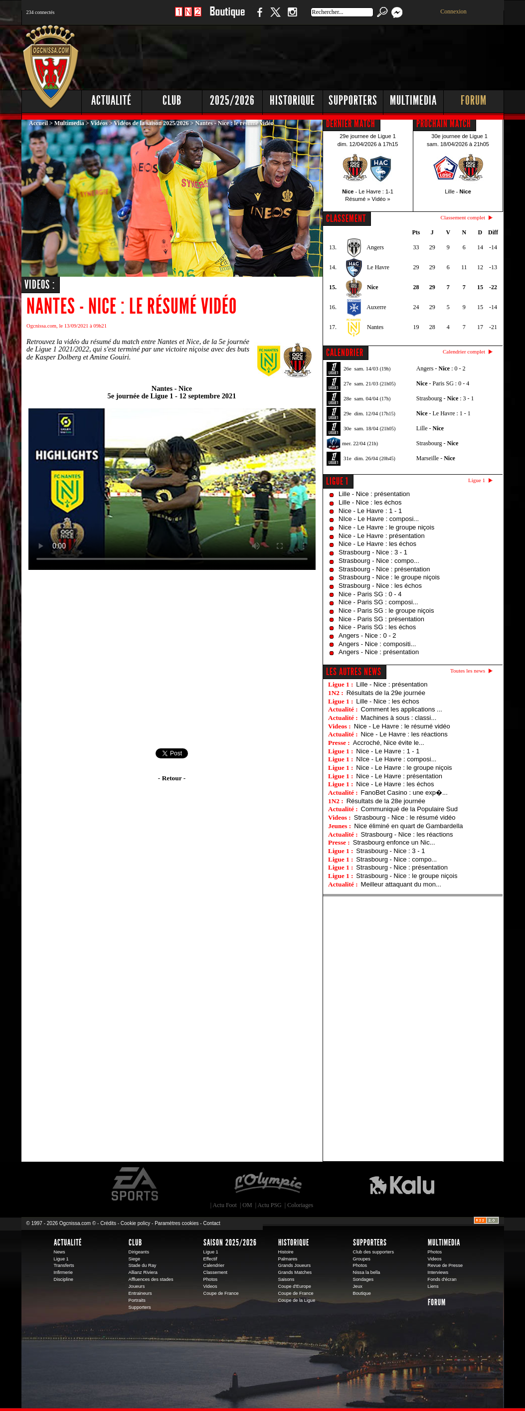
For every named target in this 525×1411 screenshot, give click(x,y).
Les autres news (353, 672)
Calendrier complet (464, 351)
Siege (135, 1258)
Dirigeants (139, 1251)
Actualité (111, 100)
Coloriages (300, 1205)
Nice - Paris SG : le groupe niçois (386, 610)
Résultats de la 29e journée (386, 693)
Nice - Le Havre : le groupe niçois (386, 527)
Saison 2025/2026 (230, 1242)
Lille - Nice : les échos (370, 502)
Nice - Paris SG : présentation (381, 619)
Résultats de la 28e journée (386, 801)
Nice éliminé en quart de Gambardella (408, 826)
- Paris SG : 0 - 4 (442, 383)
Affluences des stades (151, 1279)
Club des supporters (373, 1251)
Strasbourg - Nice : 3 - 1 (373, 552)
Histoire (286, 1251)
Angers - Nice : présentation (379, 652)
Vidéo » (381, 199)
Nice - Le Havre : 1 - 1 (370, 511)
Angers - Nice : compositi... (377, 644)
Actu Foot (225, 1205)
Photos (210, 1279)
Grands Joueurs (294, 1265)
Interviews (438, 1272)
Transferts (64, 1265)
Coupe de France (221, 1293)
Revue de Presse (445, 1265)
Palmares (288, 1258)
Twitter (275, 17)
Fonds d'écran (442, 1279)
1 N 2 (188, 17)
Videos (210, 1286)
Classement (215, 1272)
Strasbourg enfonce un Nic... (394, 842)
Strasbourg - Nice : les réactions (407, 834)
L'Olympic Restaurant (267, 1184)
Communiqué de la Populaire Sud (409, 809)
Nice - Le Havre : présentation (382, 535)
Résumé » (357, 199)
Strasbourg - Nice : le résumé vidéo (405, 817)
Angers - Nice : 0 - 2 (367, 635)
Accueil (38, 123)
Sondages (363, 1279)
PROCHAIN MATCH (443, 124)
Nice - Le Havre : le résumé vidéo (402, 726)
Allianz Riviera (143, 1272)
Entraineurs (140, 1293)
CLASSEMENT (346, 218)
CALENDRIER (344, 352)
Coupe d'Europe (294, 1286)
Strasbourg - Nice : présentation (384, 569)
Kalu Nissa (401, 1184)
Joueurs (137, 1286)
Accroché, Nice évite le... (388, 742)
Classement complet (463, 217)
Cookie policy (135, 1223)
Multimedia (413, 100)
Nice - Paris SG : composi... (378, 602)
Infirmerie (63, 1272)
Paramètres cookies (176, 1223)
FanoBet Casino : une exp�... (404, 792)
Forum (474, 100)
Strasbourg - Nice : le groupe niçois (389, 577)
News (59, 1251)
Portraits (137, 1300)
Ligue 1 (337, 481)
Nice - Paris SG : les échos (377, 627)
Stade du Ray (143, 1265)
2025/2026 (232, 100)
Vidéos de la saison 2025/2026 (151, 123)
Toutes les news (467, 671)
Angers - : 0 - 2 (441, 368)
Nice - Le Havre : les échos (377, 543)
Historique (292, 100)
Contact (211, 1223)
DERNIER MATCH (350, 124)
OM (247, 1205)
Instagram (292, 17)
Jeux (357, 1286)
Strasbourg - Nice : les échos (380, 585)
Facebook (258, 17)
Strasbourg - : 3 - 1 (445, 398)
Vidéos (98, 123)
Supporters (353, 100)
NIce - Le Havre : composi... (379, 519)
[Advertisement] (323, 55)
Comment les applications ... (401, 709)
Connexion (453, 11)
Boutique (227, 17)
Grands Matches (295, 1272)
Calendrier (214, 1265)
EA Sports (136, 1184)
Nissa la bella (366, 1272)
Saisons (286, 1279)
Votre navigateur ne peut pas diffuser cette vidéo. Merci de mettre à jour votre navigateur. (172, 489)
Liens (433, 1286)
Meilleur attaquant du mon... (401, 884)
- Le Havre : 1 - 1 (443, 413)
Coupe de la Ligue (297, 1300)
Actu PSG (269, 1205)
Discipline (63, 1279)
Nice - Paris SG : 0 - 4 (370, 594)
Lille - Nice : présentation (374, 494)
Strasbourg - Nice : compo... (379, 560)
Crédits (108, 1223)
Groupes (361, 1258)
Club (172, 100)
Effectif (210, 1258)
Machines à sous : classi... (399, 717)
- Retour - (171, 778)
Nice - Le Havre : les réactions (404, 734)
